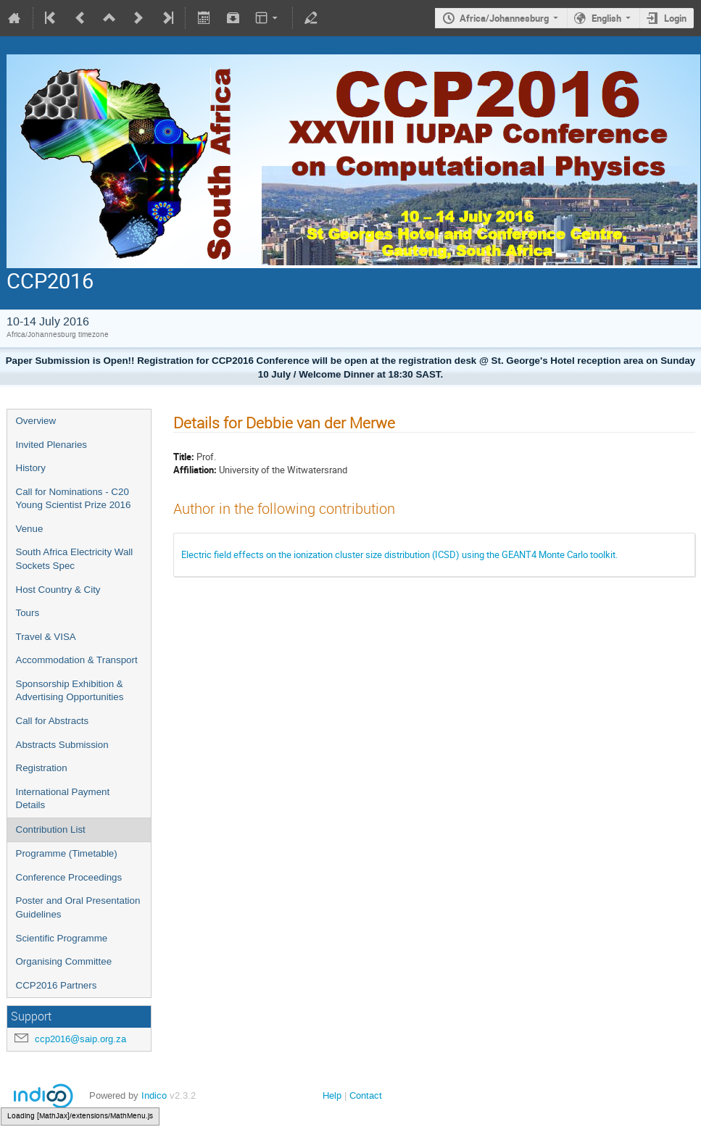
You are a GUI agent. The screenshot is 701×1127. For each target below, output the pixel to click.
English (606, 18)
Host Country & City (58, 589)
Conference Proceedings (69, 877)
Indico (154, 1095)
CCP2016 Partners (56, 985)
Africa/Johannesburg (504, 18)
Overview (36, 420)
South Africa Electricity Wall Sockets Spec (74, 558)
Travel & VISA (46, 636)
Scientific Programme (62, 938)
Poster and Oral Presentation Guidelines (78, 907)
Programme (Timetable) (66, 853)
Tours (28, 612)
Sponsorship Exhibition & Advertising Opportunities (70, 690)
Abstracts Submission (62, 744)
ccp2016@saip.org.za (80, 1039)
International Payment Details (63, 798)
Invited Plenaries (52, 444)
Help (332, 1095)
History (31, 467)
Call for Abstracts (52, 720)
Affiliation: (195, 469)
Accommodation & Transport (77, 659)
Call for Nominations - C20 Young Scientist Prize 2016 (73, 498)
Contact (365, 1095)
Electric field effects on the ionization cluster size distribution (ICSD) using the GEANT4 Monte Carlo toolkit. (399, 554)
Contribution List (51, 829)
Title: (183, 456)
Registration (41, 767)
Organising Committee (64, 961)
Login (675, 18)
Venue (29, 528)
